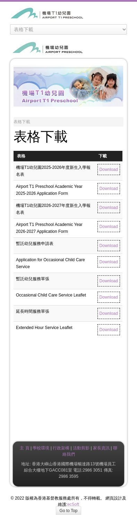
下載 (103, 156)
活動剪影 (81, 448)
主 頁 (24, 448)
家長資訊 (101, 448)
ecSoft (73, 504)
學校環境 (41, 448)
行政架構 (61, 448)
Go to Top (69, 510)
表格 (21, 156)
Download (109, 169)
